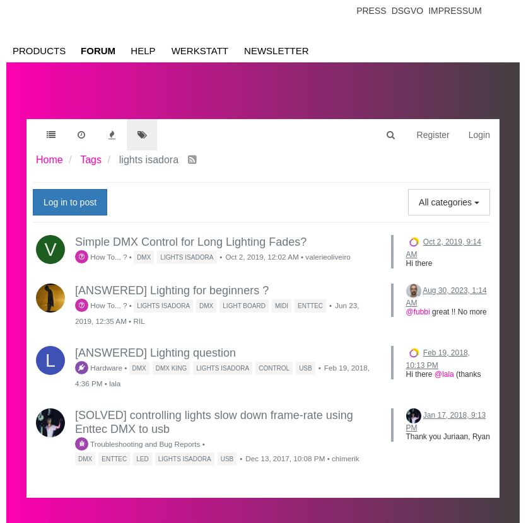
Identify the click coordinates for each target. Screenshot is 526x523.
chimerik (345, 458)
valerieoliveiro (327, 257)
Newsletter (276, 50)
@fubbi (418, 311)
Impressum (455, 11)
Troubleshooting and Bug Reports (137, 444)
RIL (138, 321)
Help (143, 50)
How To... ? (101, 257)
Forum (98, 50)
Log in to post (70, 202)
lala (114, 383)
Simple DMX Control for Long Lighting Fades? (191, 242)
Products (39, 50)
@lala (444, 374)
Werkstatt (200, 50)
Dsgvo (408, 11)
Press (371, 11)
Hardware (98, 368)
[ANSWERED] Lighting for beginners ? (172, 290)
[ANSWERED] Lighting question (155, 353)
